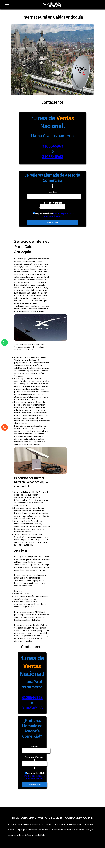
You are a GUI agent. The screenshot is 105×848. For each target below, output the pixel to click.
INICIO (15, 817)
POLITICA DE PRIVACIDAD (78, 817)
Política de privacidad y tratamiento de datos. (57, 214)
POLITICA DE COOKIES (50, 817)
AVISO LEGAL (28, 817)
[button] (6, 6)
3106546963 (52, 146)
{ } (34, 762)
